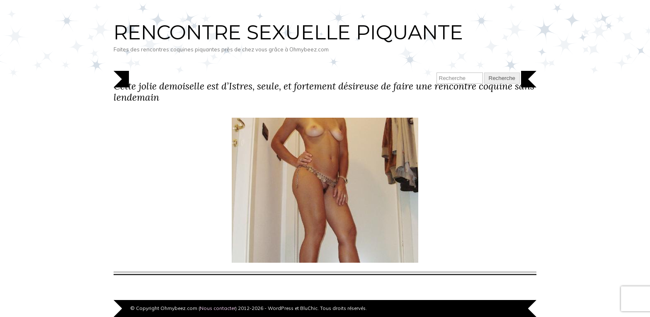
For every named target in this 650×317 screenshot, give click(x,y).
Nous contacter (217, 308)
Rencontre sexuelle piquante (288, 32)
